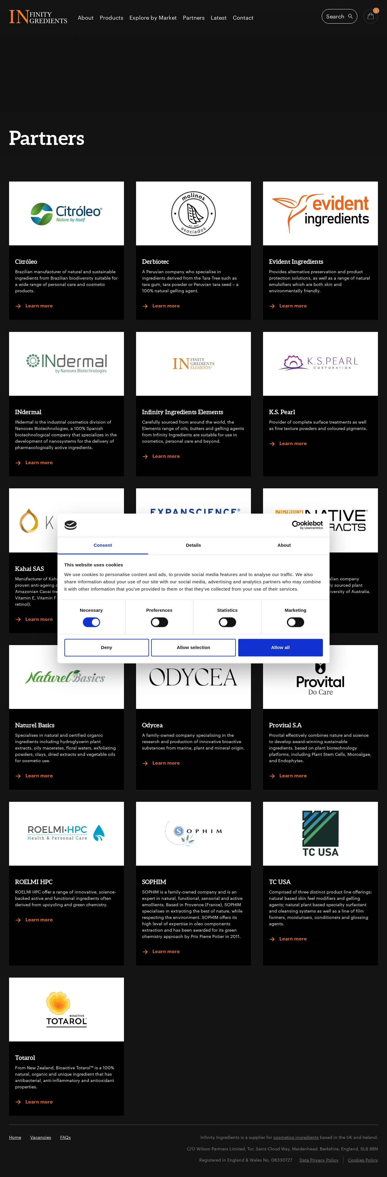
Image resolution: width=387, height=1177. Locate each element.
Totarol (25, 1057)
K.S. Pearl (282, 411)
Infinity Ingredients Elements (182, 411)
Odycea (152, 725)
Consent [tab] (103, 545)
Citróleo (26, 261)
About (86, 18)
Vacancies (40, 1137)
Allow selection (193, 647)
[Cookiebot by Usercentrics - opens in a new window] (296, 525)
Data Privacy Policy (319, 1159)
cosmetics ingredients (296, 1137)
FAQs (65, 1137)
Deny (106, 647)
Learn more (34, 306)
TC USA (280, 881)
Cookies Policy (363, 1159)
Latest (219, 18)
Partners (194, 18)
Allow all (280, 647)
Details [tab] (193, 545)
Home (15, 1137)
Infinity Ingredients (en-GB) (38, 17)
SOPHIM (154, 881)
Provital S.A (285, 725)
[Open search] (339, 16)
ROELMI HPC (34, 881)
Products (111, 18)
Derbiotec (155, 261)
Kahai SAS (29, 568)
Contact (243, 18)
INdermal (28, 411)
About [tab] (284, 545)
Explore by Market (153, 18)
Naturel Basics (34, 725)
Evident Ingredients (296, 261)
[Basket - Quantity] (370, 16)
